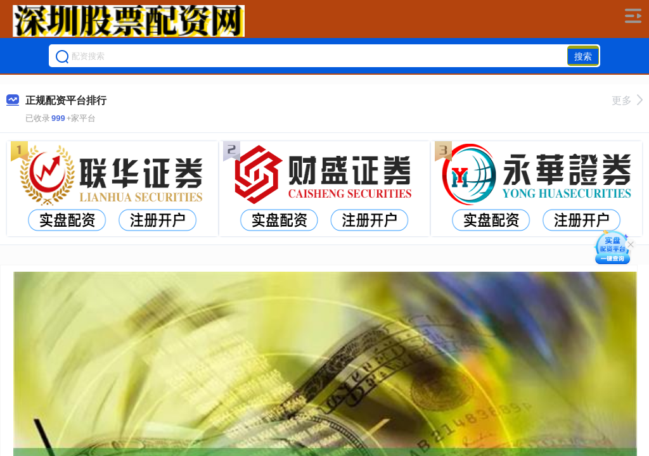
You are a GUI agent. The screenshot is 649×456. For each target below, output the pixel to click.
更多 (627, 100)
